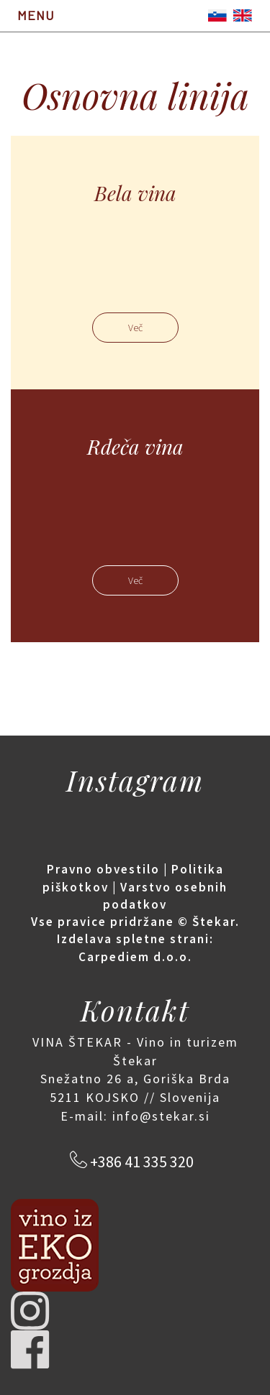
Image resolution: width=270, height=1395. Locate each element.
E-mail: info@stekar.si (135, 1116)
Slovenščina (217, 15)
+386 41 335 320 (140, 1161)
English (242, 15)
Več (135, 327)
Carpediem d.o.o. (135, 957)
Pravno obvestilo (103, 869)
